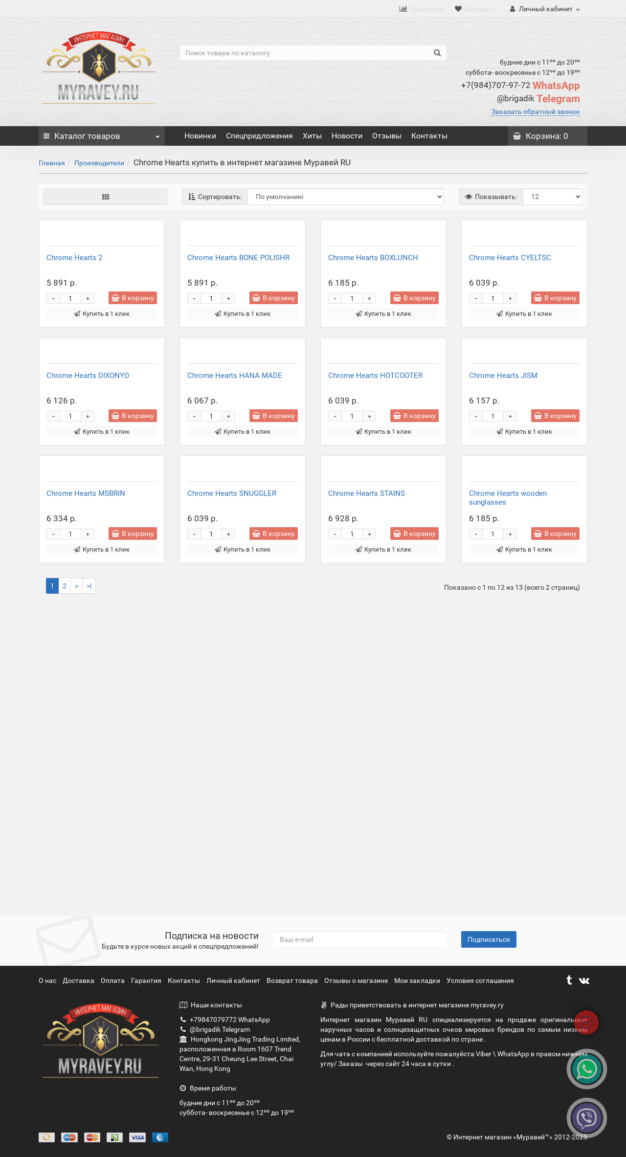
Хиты (312, 135)
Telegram (538, 99)
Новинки (200, 135)
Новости (347, 135)
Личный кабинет (234, 980)
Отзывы (387, 135)
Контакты (429, 135)
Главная (52, 163)
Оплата (113, 980)
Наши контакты (210, 1005)
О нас (48, 980)
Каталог (102, 133)
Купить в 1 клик (102, 414)
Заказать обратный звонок (536, 111)
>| (89, 888)
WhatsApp (520, 85)
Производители (99, 163)
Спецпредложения (259, 135)
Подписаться (489, 939)
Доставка (79, 980)
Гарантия (147, 980)
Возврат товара (293, 980)
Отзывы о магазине (356, 980)
